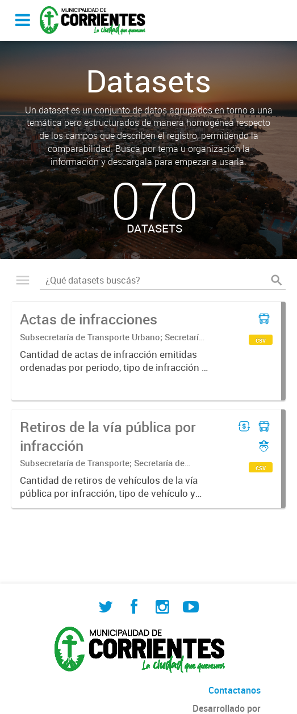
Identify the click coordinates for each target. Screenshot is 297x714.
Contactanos (234, 690)
